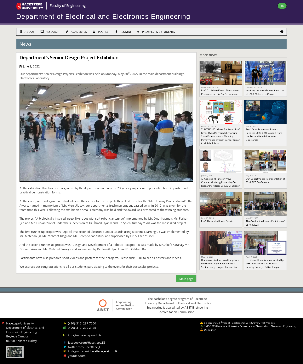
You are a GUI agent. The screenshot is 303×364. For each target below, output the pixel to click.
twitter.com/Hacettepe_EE (85, 347)
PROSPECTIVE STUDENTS (156, 32)
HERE (138, 258)
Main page (186, 279)
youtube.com (77, 356)
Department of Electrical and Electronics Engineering (103, 16)
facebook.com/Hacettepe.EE (86, 342)
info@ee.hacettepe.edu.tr (84, 335)
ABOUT (27, 32)
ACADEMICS (76, 32)
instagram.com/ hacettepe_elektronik (92, 351)
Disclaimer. (210, 329)
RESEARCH (50, 32)
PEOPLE (100, 32)
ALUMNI (123, 32)
